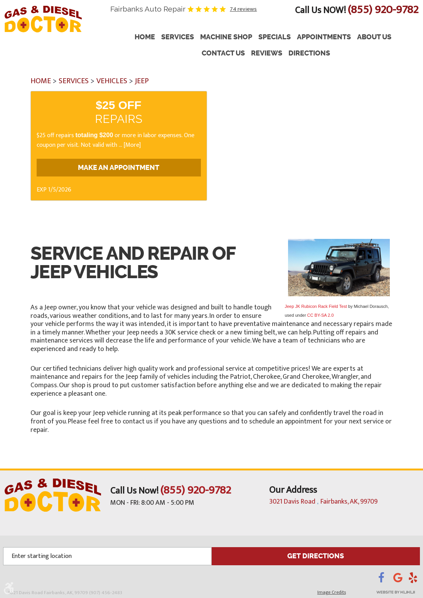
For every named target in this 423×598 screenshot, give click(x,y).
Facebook (385, 579)
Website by (385, 592)
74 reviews (243, 9)
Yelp (414, 579)
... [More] (129, 145)
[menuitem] (145, 37)
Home (145, 37)
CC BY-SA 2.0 (320, 315)
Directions (309, 53)
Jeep (142, 80)
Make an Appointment (118, 167)
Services (177, 37)
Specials (274, 37)
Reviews (266, 53)
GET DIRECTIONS (316, 555)
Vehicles (111, 80)
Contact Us (223, 53)
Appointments (324, 37)
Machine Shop (226, 37)
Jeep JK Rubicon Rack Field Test (316, 306)
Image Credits (331, 592)
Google (400, 579)
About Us (374, 37)
